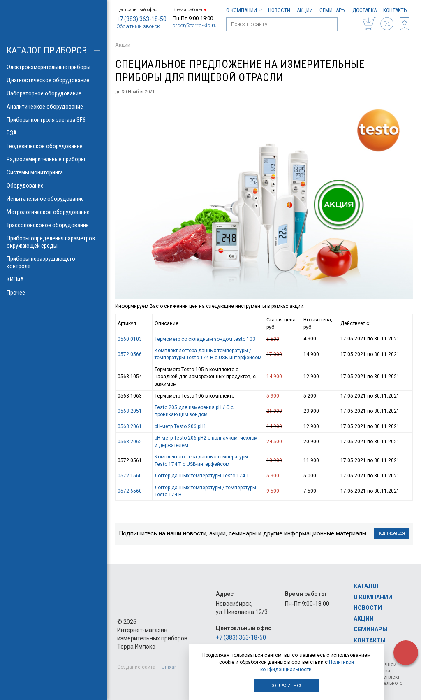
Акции (305, 10)
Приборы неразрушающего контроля (53, 262)
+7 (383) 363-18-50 (141, 19)
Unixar (169, 667)
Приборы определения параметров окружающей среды (53, 242)
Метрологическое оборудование (53, 212)
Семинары (332, 10)
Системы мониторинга (53, 172)
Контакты (395, 10)
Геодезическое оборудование (53, 146)
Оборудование (53, 185)
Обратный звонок (138, 26)
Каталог (367, 586)
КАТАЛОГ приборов (47, 50)
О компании (243, 10)
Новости (279, 10)
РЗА (53, 133)
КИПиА (53, 279)
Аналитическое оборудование (53, 106)
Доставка (364, 10)
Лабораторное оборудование (53, 93)
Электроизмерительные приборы (53, 67)
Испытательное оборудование (53, 198)
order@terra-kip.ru (195, 25)
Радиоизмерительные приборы (53, 159)
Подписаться (391, 533)
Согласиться (286, 685)
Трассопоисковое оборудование (53, 225)
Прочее (53, 292)
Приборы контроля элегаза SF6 (53, 119)
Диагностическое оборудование (53, 80)
